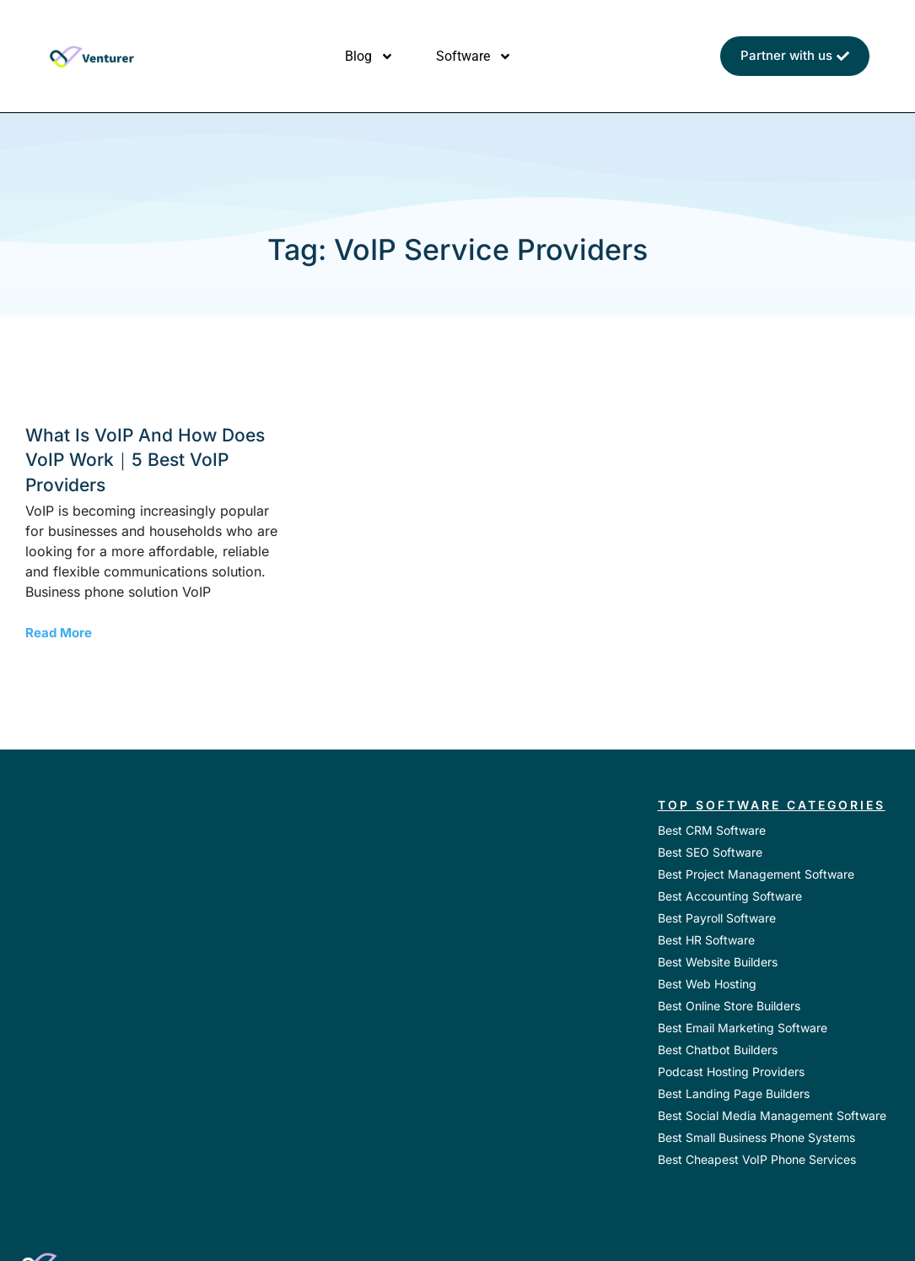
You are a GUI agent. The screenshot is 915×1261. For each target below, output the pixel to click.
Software (474, 56)
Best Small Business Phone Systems (756, 1137)
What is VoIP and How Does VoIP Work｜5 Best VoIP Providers (145, 460)
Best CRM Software (712, 830)
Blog (369, 56)
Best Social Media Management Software (772, 1115)
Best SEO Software (710, 852)
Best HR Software (706, 940)
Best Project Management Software (756, 874)
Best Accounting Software (730, 896)
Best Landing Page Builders (734, 1093)
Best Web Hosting (707, 984)
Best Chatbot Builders (718, 1049)
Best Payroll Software (717, 918)
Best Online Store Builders (729, 1006)
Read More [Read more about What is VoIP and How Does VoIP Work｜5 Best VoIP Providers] (58, 633)
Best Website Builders (718, 962)
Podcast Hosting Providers (731, 1071)
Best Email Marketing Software (742, 1027)
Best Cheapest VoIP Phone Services (757, 1159)
